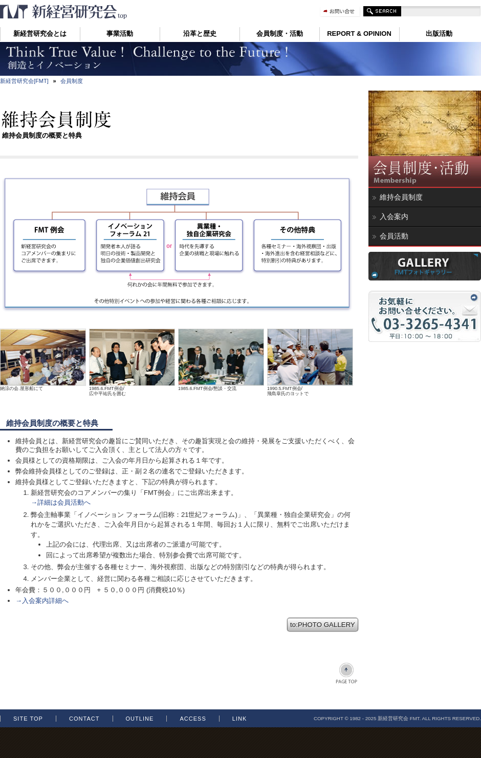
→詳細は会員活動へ (61, 502)
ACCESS (193, 719)
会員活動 (394, 236)
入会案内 (394, 216)
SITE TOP (28, 719)
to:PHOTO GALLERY (322, 625)
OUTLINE (140, 719)
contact (84, 719)
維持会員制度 (401, 197)
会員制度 (71, 81)
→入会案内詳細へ (42, 600)
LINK (239, 719)
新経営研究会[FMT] (24, 81)
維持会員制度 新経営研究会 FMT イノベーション (64, 11)
